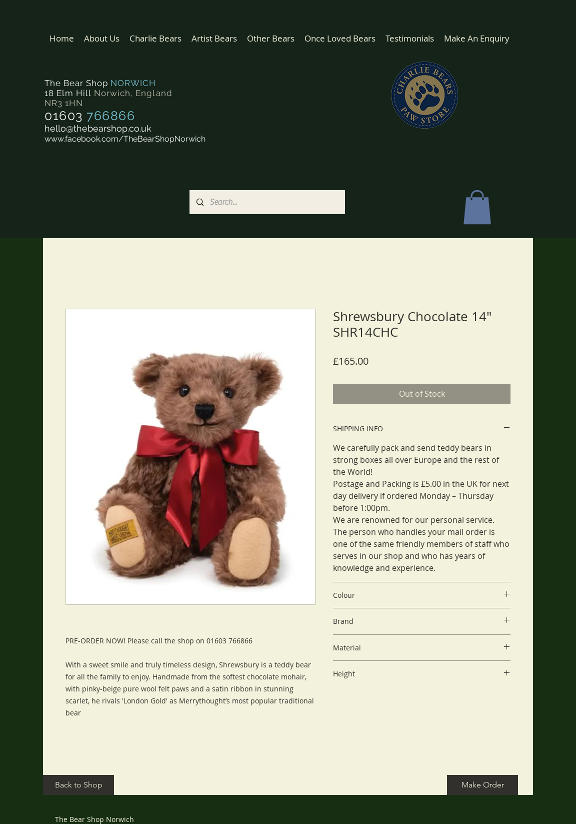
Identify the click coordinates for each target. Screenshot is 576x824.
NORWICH (133, 83)
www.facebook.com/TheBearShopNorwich (125, 139)
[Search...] (267, 202)
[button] (155, 38)
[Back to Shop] (78, 785)
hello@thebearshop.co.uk (98, 128)
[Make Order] (482, 785)
